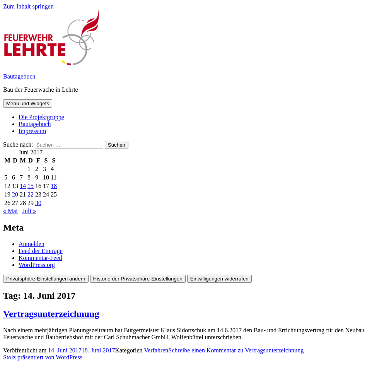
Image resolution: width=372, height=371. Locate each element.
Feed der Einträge (41, 251)
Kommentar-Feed (40, 258)
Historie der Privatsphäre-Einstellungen (138, 279)
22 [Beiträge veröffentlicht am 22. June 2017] (30, 194)
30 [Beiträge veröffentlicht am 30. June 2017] (38, 203)
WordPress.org (37, 265)
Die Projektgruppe (41, 117)
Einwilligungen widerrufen (219, 279)
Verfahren (156, 350)
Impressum (32, 131)
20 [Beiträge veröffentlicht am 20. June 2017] (15, 194)
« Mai (10, 211)
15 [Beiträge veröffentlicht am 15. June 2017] (30, 186)
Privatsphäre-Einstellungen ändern (45, 279)
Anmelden (31, 244)
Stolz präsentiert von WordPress (42, 357)
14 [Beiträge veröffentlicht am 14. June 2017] (23, 186)
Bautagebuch (19, 76)
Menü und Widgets (27, 103)
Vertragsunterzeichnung (51, 314)
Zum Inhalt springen (28, 6)
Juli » (29, 211)
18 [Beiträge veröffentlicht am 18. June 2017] (54, 186)
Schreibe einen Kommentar (236, 350)
